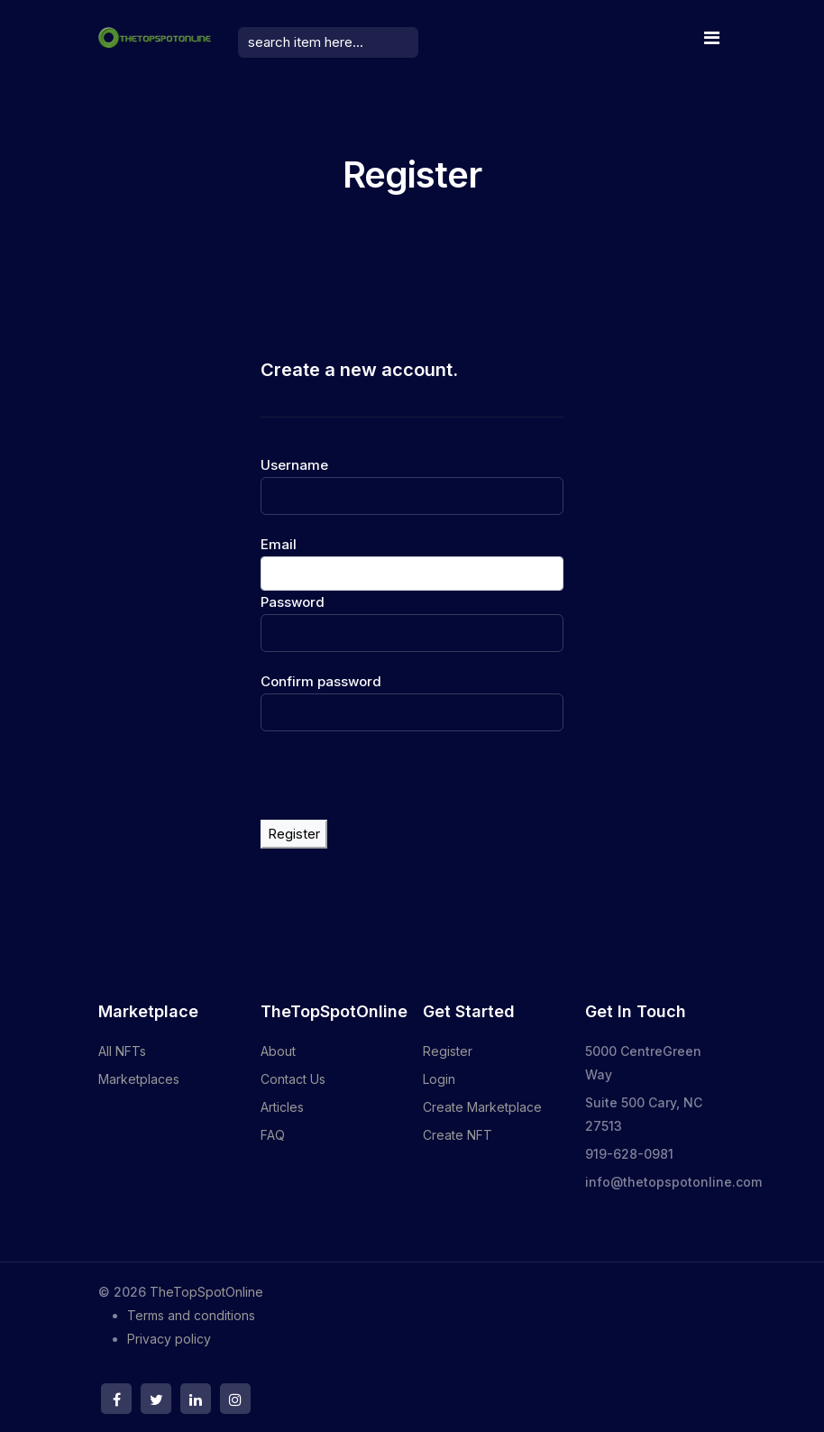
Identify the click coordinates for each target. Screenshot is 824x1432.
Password (293, 601)
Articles (282, 1107)
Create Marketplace (482, 1107)
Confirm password (321, 681)
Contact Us (293, 1079)
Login (439, 1079)
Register (294, 833)
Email (279, 544)
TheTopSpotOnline (206, 1291)
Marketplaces (138, 1079)
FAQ (273, 1135)
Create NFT (457, 1135)
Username (294, 464)
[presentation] (398, 784)
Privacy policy (169, 1338)
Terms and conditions (191, 1315)
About (278, 1051)
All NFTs (122, 1051)
